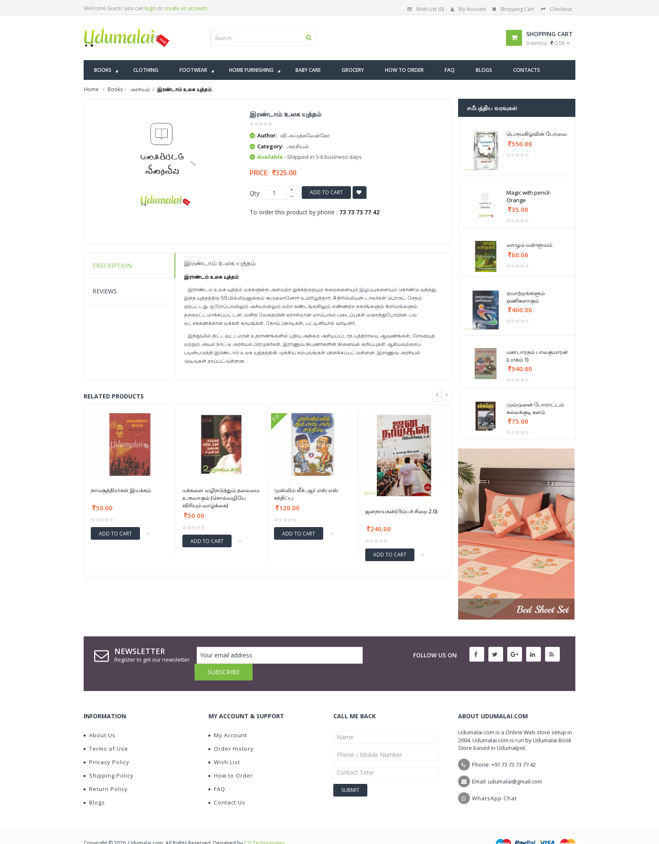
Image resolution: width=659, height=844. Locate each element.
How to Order (230, 758)
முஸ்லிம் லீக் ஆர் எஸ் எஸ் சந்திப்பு (306, 493)
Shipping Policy (109, 758)
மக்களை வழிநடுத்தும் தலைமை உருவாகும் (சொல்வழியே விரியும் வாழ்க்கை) (220, 497)
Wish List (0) (425, 9)
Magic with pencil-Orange (528, 196)
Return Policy (106, 772)
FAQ (216, 772)
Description (112, 265)
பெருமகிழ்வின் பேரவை (536, 133)
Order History (231, 732)
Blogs (94, 785)
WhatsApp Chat (494, 781)
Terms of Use (106, 732)
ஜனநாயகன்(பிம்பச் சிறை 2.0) (401, 511)
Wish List (224, 745)
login (150, 8)
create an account (185, 8)
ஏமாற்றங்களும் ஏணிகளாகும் (525, 296)
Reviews (104, 291)
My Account (468, 9)
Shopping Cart (513, 9)
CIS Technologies (264, 826)
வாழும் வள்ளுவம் (529, 244)
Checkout (556, 9)
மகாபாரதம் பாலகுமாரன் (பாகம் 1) (537, 355)
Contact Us (226, 785)
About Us (100, 718)
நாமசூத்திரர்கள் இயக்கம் (121, 490)
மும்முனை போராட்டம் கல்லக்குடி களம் (535, 408)
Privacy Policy (106, 745)
